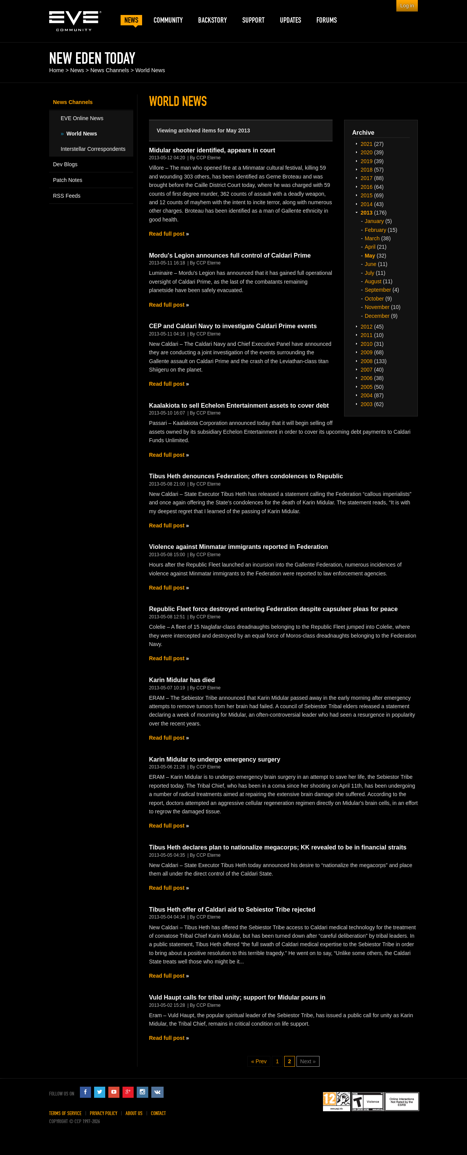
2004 (367, 395)
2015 (367, 195)
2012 (367, 327)
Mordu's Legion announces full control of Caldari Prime (230, 255)
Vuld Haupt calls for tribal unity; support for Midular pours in (237, 997)
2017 (367, 178)
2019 (367, 161)
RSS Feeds (67, 196)
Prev (261, 1061)
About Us (134, 1113)
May (370, 256)
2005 (367, 387)
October (374, 299)
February (375, 230)
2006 (367, 378)
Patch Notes (67, 180)
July (369, 273)
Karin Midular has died (182, 680)
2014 (367, 204)
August (373, 281)
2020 (367, 152)
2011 (367, 335)
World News (150, 70)
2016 (367, 187)
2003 (367, 404)
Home (56, 70)
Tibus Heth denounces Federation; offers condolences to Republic (246, 476)
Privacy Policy (103, 1113)
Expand (356, 143)
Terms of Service (65, 1113)
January (374, 221)
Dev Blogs (65, 164)
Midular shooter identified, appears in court (212, 150)
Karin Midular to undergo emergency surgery (214, 759)
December (377, 316)
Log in (407, 5)
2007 (367, 370)
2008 (367, 361)
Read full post (166, 234)
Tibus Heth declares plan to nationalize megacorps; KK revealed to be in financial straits (277, 847)
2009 (367, 352)
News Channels (109, 70)
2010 (367, 344)
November (377, 307)
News (77, 70)
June (370, 264)
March (372, 238)
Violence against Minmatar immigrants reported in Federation (238, 547)
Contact (158, 1113)
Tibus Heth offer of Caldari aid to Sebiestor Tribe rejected (232, 909)
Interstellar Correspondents (93, 149)
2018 (367, 170)
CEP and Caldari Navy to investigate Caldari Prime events (233, 326)
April (370, 247)
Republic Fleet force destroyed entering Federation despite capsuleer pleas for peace (273, 609)
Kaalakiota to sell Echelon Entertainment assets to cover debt (239, 405)
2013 (367, 213)
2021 (367, 144)
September (378, 290)
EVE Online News (82, 118)
